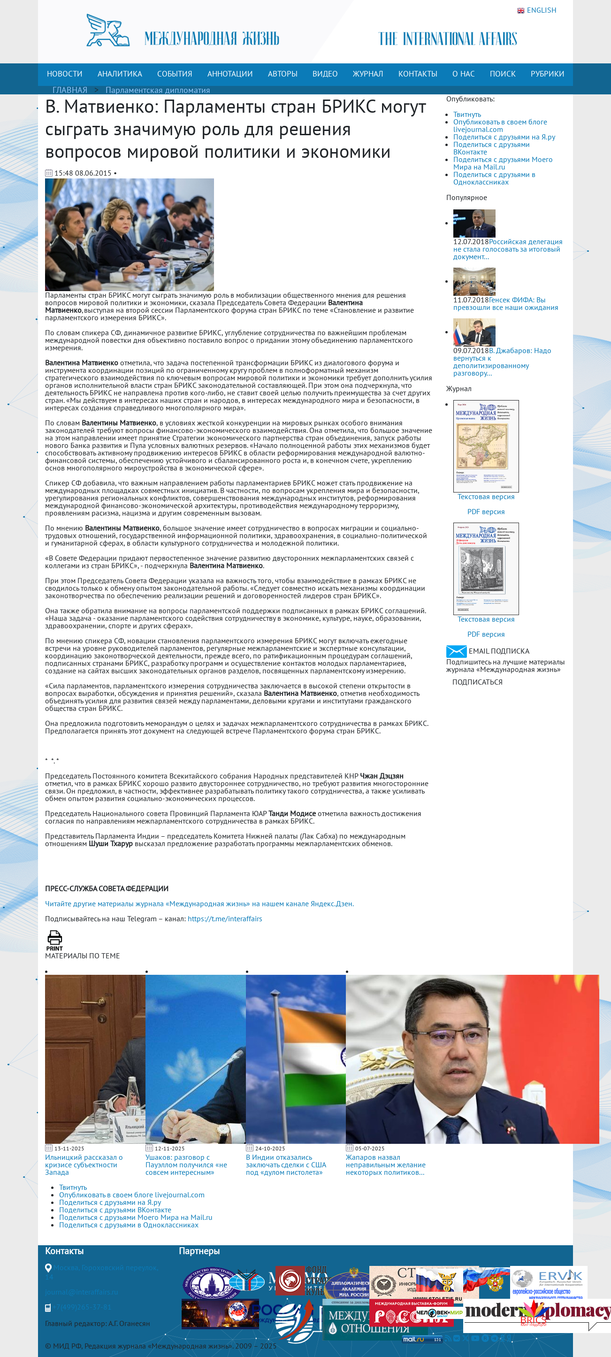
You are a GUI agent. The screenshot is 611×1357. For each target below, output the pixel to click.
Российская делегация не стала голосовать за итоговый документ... (508, 249)
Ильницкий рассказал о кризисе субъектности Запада (84, 1164)
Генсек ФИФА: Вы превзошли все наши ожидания (505, 303)
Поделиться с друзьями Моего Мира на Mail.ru (503, 162)
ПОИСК (503, 74)
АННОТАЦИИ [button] (230, 74)
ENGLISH (537, 10)
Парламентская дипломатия (158, 90)
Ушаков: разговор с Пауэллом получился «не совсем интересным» (186, 1164)
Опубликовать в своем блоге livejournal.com (500, 125)
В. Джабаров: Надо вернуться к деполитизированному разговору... (502, 362)
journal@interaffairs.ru (81, 1291)
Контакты (64, 1251)
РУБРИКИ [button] (548, 74)
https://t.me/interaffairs (225, 918)
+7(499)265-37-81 (82, 1306)
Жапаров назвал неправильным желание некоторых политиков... (386, 1164)
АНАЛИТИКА (120, 74)
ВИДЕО (325, 74)
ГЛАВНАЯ (70, 90)
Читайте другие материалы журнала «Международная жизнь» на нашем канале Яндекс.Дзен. (199, 903)
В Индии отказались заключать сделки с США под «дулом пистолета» (286, 1164)
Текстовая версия (486, 496)
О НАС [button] (463, 74)
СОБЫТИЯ (174, 74)
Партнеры (199, 1251)
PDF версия (486, 511)
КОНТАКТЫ (417, 74)
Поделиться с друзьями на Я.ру (504, 136)
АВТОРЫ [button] (283, 74)
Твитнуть (467, 114)
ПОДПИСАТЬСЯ (477, 681)
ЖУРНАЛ (368, 74)
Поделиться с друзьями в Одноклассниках (494, 178)
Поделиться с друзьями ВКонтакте (491, 147)
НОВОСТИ (65, 74)
